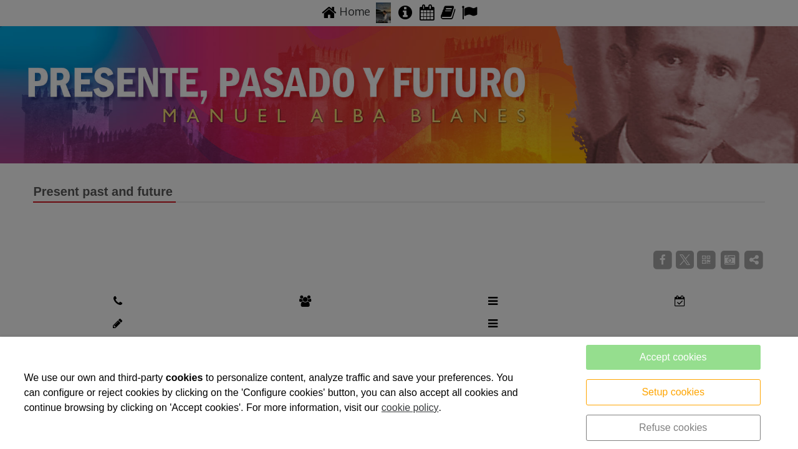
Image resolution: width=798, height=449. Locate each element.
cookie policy (410, 407)
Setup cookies (673, 392)
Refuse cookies (673, 427)
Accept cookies (673, 357)
